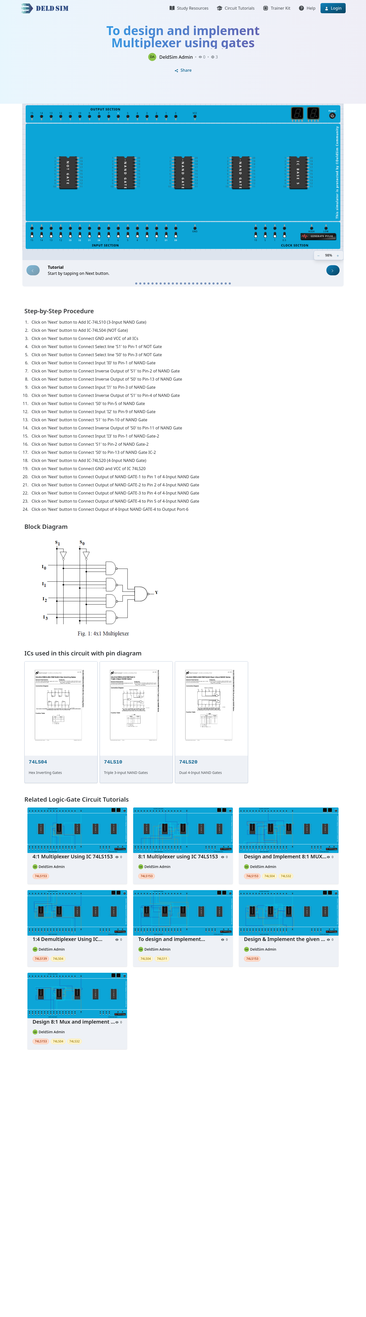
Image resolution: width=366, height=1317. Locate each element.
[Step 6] (157, 283)
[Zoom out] (319, 255)
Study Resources (188, 8)
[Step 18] (205, 283)
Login (333, 8)
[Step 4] (148, 283)
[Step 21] (218, 283)
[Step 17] (201, 283)
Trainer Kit (276, 8)
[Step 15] (193, 283)
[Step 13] (185, 283)
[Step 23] (226, 283)
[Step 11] (177, 283)
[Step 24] (230, 283)
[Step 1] (136, 283)
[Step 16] (197, 283)
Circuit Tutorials (235, 8)
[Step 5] (152, 283)
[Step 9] (169, 283)
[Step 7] (161, 283)
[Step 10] (173, 283)
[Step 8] (165, 283)
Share (183, 70)
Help (306, 8)
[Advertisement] (172, 1131)
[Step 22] (222, 283)
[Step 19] (209, 283)
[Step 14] (189, 283)
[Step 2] (140, 283)
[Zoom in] (338, 255)
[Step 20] (213, 283)
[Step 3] (144, 283)
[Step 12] (181, 283)
